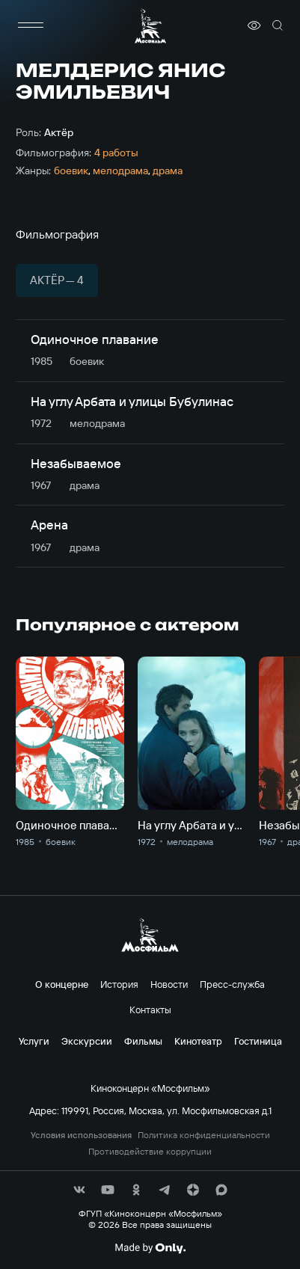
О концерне (61, 984)
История (119, 984)
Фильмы (143, 1041)
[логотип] (150, 25)
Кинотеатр (198, 1041)
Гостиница (258, 1041)
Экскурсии (86, 1041)
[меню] (31, 25)
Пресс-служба (232, 984)
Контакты (150, 1009)
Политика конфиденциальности (204, 1135)
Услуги (34, 1041)
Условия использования (81, 1135)
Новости (169, 984)
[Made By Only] (150, 1248)
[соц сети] (79, 1189)
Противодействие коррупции (150, 1151)
